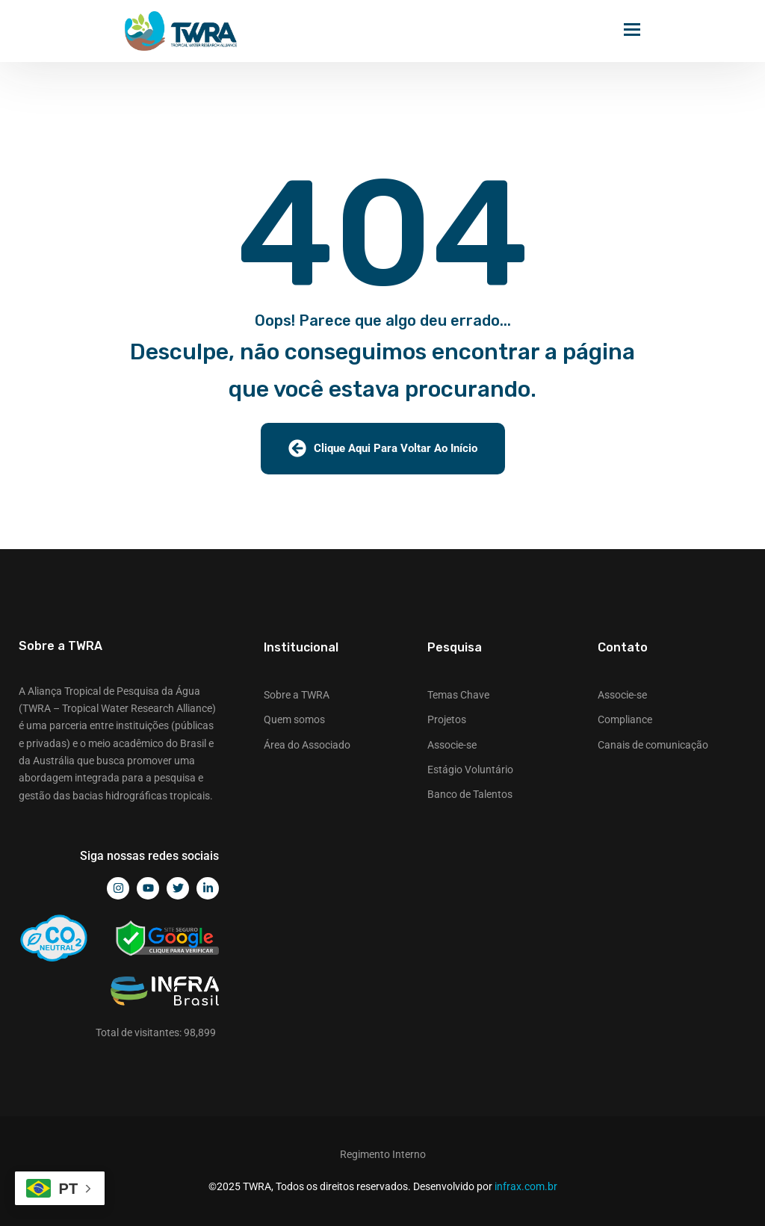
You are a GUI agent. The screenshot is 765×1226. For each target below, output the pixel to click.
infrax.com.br (526, 1186)
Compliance (625, 719)
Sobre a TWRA (296, 695)
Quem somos (294, 719)
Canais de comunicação (653, 745)
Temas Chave (458, 695)
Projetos (446, 719)
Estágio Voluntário (470, 769)
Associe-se (452, 745)
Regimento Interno (383, 1154)
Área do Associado (307, 745)
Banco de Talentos (469, 794)
